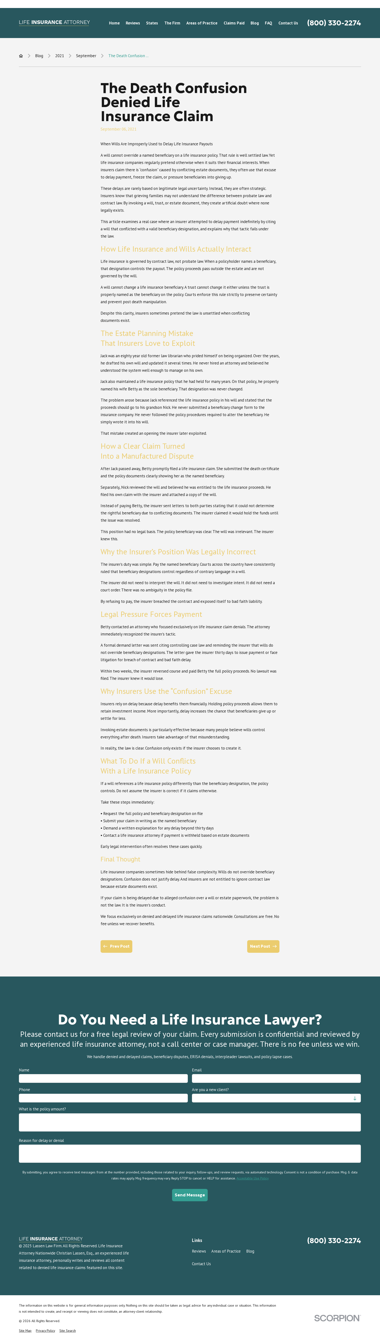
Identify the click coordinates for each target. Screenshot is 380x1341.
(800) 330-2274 (334, 23)
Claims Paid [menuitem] (234, 23)
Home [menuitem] (114, 23)
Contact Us (201, 1263)
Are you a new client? (210, 1089)
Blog (250, 1251)
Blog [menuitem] (255, 23)
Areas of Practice (226, 1251)
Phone (24, 1089)
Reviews (199, 1251)
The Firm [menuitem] (172, 23)
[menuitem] (25, 1331)
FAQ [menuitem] (268, 23)
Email (197, 1069)
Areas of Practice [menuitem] (201, 23)
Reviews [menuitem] (133, 23)
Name (24, 1069)
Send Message (190, 1194)
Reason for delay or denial (41, 1140)
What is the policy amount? (42, 1109)
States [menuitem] (152, 23)
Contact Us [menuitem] (288, 23)
